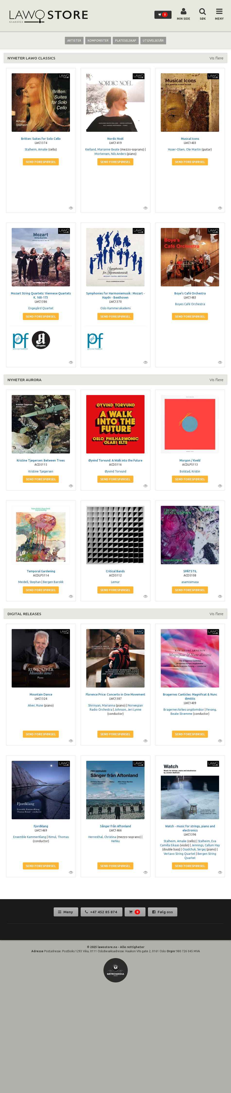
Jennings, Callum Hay (205, 845)
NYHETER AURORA (25, 379)
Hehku (115, 841)
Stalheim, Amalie (36, 149)
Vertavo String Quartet (179, 853)
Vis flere (216, 58)
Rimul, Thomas (58, 837)
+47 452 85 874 (101, 912)
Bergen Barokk (53, 582)
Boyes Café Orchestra (190, 304)
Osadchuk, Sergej (194, 849)
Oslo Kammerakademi (115, 308)
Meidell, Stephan (29, 582)
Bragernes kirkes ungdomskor (183, 709)
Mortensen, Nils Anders (110, 153)
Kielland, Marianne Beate (102, 149)
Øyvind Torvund (115, 471)
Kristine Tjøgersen (40, 471)
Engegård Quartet (40, 308)
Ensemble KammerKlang (29, 837)
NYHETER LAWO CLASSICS (31, 58)
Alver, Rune (35, 705)
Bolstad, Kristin (190, 471)
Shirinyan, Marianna (101, 705)
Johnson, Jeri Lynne (127, 709)
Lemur (115, 582)
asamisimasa (190, 582)
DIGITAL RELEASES (24, 614)
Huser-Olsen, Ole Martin (184, 149)
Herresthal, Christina (102, 837)
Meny (66, 912)
